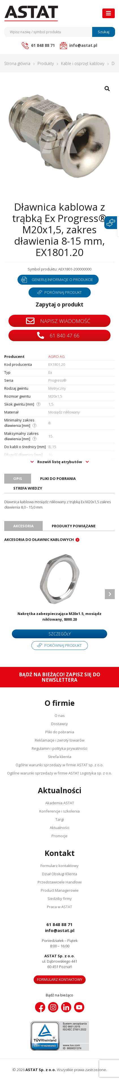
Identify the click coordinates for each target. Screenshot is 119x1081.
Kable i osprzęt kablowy (82, 63)
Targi (59, 819)
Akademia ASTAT (59, 802)
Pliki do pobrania (59, 731)
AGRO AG (56, 356)
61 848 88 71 (59, 924)
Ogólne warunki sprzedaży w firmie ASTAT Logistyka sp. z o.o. (59, 773)
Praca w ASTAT (59, 906)
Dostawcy (59, 723)
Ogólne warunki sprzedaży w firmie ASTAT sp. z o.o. (59, 764)
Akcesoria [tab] (23, 525)
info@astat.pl (59, 930)
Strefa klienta (59, 756)
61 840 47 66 (58, 335)
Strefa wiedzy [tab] (27, 488)
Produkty (46, 63)
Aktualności (59, 827)
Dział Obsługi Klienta (59, 873)
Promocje (59, 835)
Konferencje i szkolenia (59, 811)
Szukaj (103, 31)
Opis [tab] (17, 478)
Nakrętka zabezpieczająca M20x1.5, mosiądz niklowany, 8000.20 (59, 616)
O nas (60, 715)
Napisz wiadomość (58, 321)
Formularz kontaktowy (59, 865)
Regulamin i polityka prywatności (59, 748)
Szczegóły (60, 634)
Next (110, 594)
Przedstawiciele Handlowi (60, 882)
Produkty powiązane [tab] (74, 525)
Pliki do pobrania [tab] (58, 478)
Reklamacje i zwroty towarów (60, 740)
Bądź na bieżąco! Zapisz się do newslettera (59, 677)
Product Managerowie (60, 890)
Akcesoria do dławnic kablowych (39, 539)
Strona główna (17, 63)
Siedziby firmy (59, 898)
